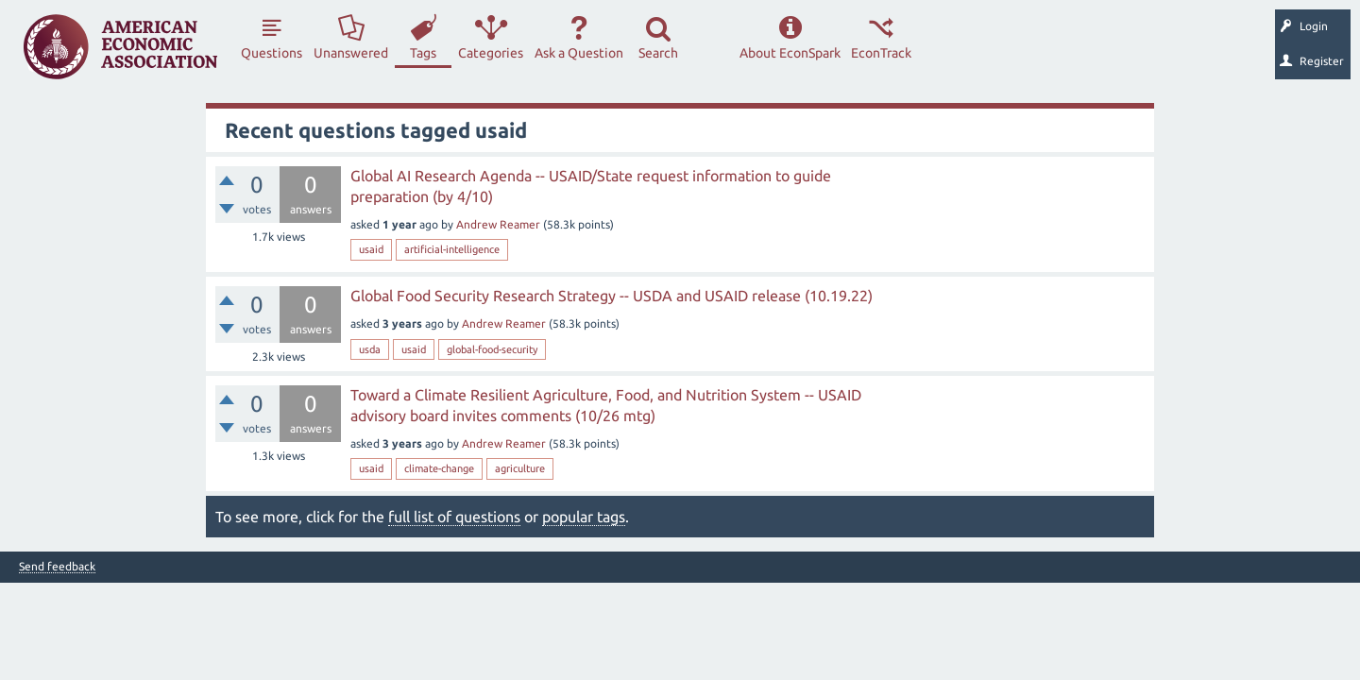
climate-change (439, 468)
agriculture (520, 468)
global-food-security (492, 349)
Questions (271, 52)
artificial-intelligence (452, 249)
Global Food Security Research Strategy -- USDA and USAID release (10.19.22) (611, 295)
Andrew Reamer (498, 224)
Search (658, 52)
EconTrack (881, 52)
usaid (371, 249)
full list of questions (454, 516)
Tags (423, 52)
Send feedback (57, 566)
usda (370, 349)
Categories (490, 52)
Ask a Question (579, 52)
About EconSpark (790, 52)
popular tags (583, 516)
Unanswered (351, 52)
